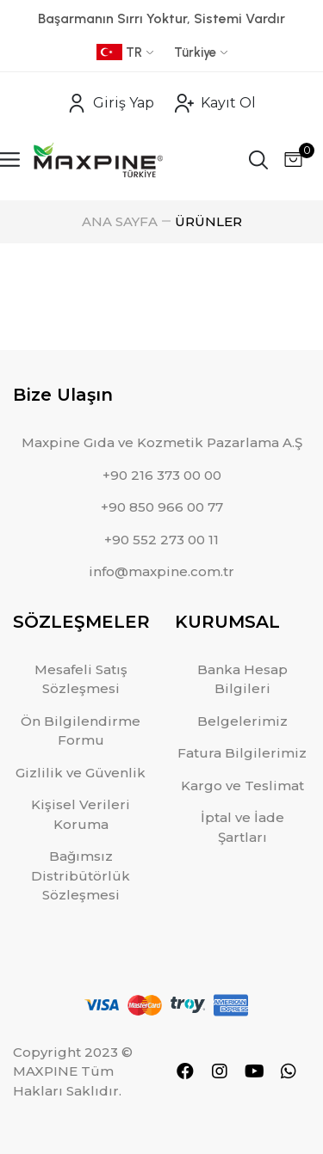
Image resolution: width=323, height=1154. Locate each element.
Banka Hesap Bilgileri (242, 679)
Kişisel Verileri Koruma (80, 814)
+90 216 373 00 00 (161, 475)
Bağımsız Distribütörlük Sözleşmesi (80, 875)
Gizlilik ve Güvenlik (81, 772)
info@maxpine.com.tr (161, 571)
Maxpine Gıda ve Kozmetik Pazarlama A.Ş (162, 442)
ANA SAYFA (120, 221)
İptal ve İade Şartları (242, 827)
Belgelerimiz (242, 721)
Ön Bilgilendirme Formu (80, 731)
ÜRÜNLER (208, 221)
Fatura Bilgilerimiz (242, 753)
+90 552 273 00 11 (161, 539)
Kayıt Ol (215, 103)
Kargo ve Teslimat (242, 785)
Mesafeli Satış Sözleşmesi (80, 679)
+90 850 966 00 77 (162, 507)
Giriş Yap (110, 103)
